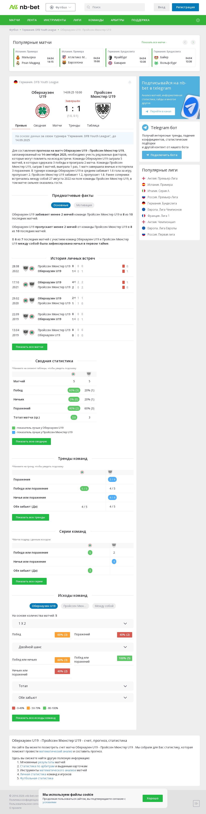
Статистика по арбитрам (37, 766)
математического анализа (58, 770)
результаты (46, 762)
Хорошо (153, 798)
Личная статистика (33, 774)
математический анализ (55, 751)
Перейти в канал (158, 111)
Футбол (13, 30)
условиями (49, 802)
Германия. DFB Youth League (39, 30)
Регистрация (185, 7)
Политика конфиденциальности (28, 800)
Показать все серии (29, 581)
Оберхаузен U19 (43, 94)
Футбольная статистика (36, 778)
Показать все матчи (29, 347)
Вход (161, 7)
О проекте (15, 808)
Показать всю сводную (31, 441)
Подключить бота (161, 155)
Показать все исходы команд (36, 718)
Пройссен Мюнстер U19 (103, 94)
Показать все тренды (30, 517)
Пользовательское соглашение (28, 804)
